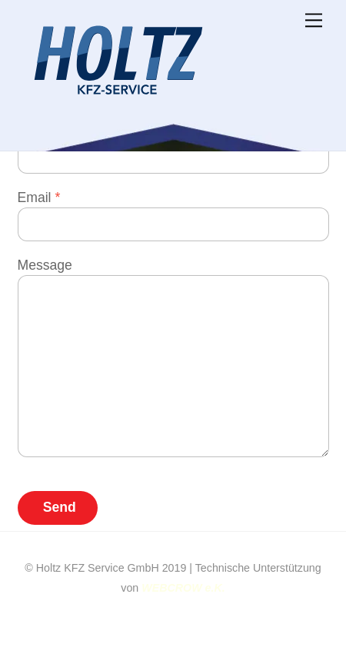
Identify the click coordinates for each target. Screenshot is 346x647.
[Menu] (313, 20)
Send (59, 507)
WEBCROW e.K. (183, 588)
